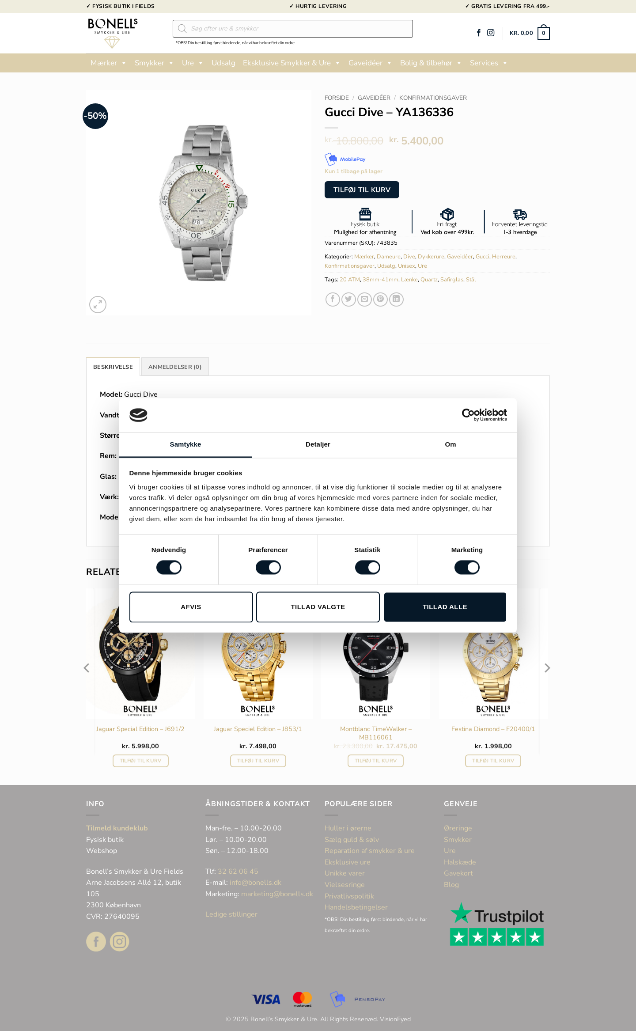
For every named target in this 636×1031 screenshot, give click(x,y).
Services (489, 63)
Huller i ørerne (348, 828)
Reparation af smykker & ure (370, 851)
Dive (409, 257)
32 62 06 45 (238, 871)
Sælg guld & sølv (352, 840)
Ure (193, 63)
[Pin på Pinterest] (380, 299)
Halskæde (460, 862)
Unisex (406, 266)
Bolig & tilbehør (431, 63)
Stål (471, 280)
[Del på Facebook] (333, 299)
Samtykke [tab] (185, 444)
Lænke (409, 280)
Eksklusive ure (348, 862)
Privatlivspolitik (349, 896)
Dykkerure (431, 257)
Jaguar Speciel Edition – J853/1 (258, 729)
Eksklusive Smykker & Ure (292, 63)
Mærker (109, 63)
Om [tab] (450, 444)
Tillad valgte (318, 606)
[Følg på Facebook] (478, 33)
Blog (451, 885)
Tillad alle (445, 606)
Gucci (482, 257)
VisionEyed (395, 1019)
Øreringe (458, 828)
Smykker (154, 63)
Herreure (503, 257)
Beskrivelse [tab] (113, 367)
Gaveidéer (370, 63)
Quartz (429, 280)
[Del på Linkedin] (396, 299)
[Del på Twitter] (348, 299)
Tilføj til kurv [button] (141, 760)
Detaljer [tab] (318, 444)
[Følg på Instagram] (490, 33)
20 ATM (350, 280)
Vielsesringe (346, 885)
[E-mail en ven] (364, 299)
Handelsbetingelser (356, 907)
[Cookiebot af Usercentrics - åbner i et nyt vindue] (468, 415)
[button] (530, 33)
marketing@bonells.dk (277, 894)
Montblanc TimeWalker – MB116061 (376, 733)
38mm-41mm (380, 280)
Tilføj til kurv (362, 189)
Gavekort (458, 873)
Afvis (191, 606)
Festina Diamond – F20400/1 (493, 729)
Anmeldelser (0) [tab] (175, 367)
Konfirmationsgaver (433, 98)
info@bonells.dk (255, 882)
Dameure (389, 257)
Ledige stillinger (231, 914)
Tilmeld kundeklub (117, 828)
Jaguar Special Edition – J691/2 (140, 729)
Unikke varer (345, 873)
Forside (337, 98)
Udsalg (223, 63)
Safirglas (451, 280)
